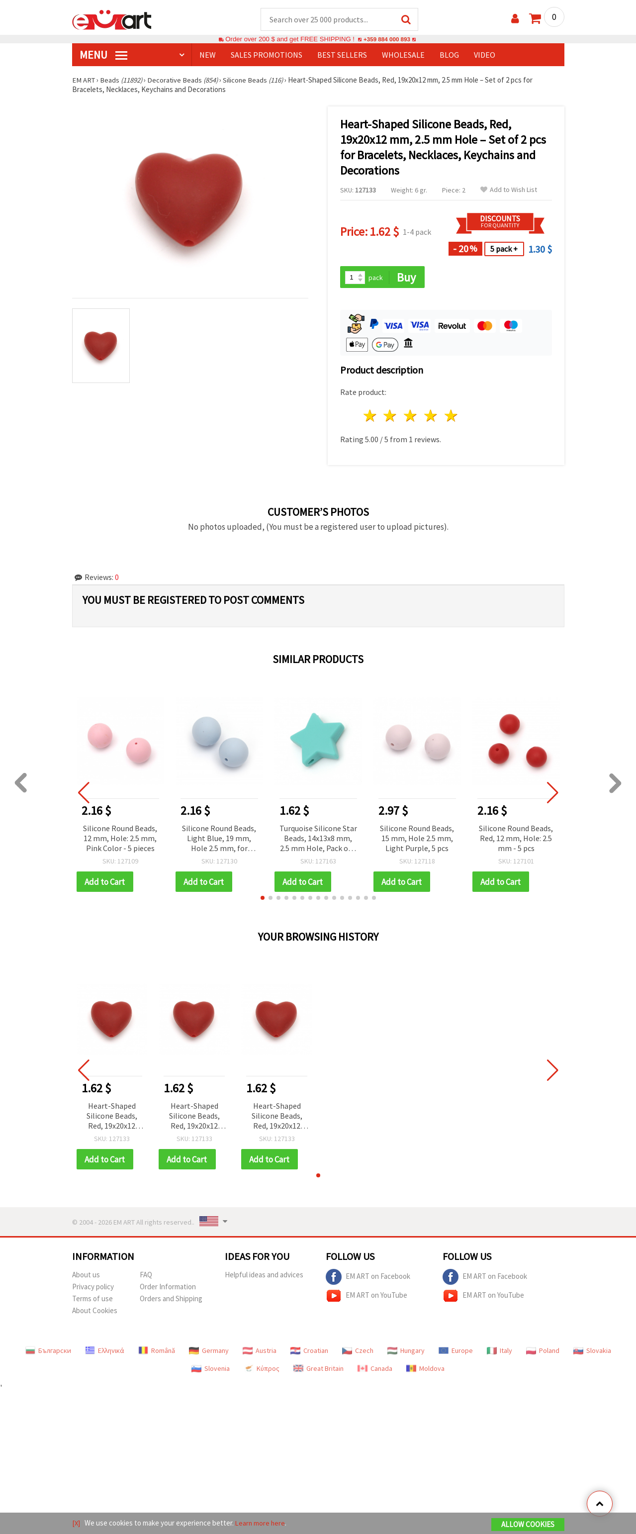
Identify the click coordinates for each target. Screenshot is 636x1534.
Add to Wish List (508, 190)
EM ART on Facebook (368, 1279)
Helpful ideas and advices (264, 1276)
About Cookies (94, 1312)
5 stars (451, 417)
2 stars (390, 417)
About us (86, 1276)
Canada (375, 1370)
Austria (259, 1352)
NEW (207, 55)
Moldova (425, 1370)
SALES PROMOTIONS (266, 55)
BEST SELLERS (342, 55)
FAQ (146, 1276)
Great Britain (318, 1370)
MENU (103, 55)
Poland (542, 1352)
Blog (449, 55)
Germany (209, 1352)
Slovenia (210, 1370)
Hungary (406, 1352)
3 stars (411, 417)
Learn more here (261, 1523)
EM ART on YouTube (366, 1298)
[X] (76, 1523)
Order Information (168, 1288)
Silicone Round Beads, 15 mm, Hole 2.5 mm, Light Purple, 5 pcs (417, 839)
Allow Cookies (527, 1525)
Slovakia (592, 1352)
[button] (263, 899)
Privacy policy (93, 1288)
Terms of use (92, 1300)
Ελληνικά (104, 1352)
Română (156, 1352)
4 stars (431, 417)
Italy (499, 1352)
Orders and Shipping (171, 1300)
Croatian (309, 1352)
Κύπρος (261, 1370)
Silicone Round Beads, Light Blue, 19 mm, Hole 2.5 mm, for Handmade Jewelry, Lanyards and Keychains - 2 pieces (219, 840)
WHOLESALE (403, 55)
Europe (456, 1352)
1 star (370, 417)
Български (48, 1352)
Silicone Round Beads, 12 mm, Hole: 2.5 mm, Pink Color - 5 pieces (120, 839)
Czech (357, 1352)
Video (484, 55)
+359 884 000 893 (387, 39)
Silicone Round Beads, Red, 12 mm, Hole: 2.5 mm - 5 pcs (516, 839)
